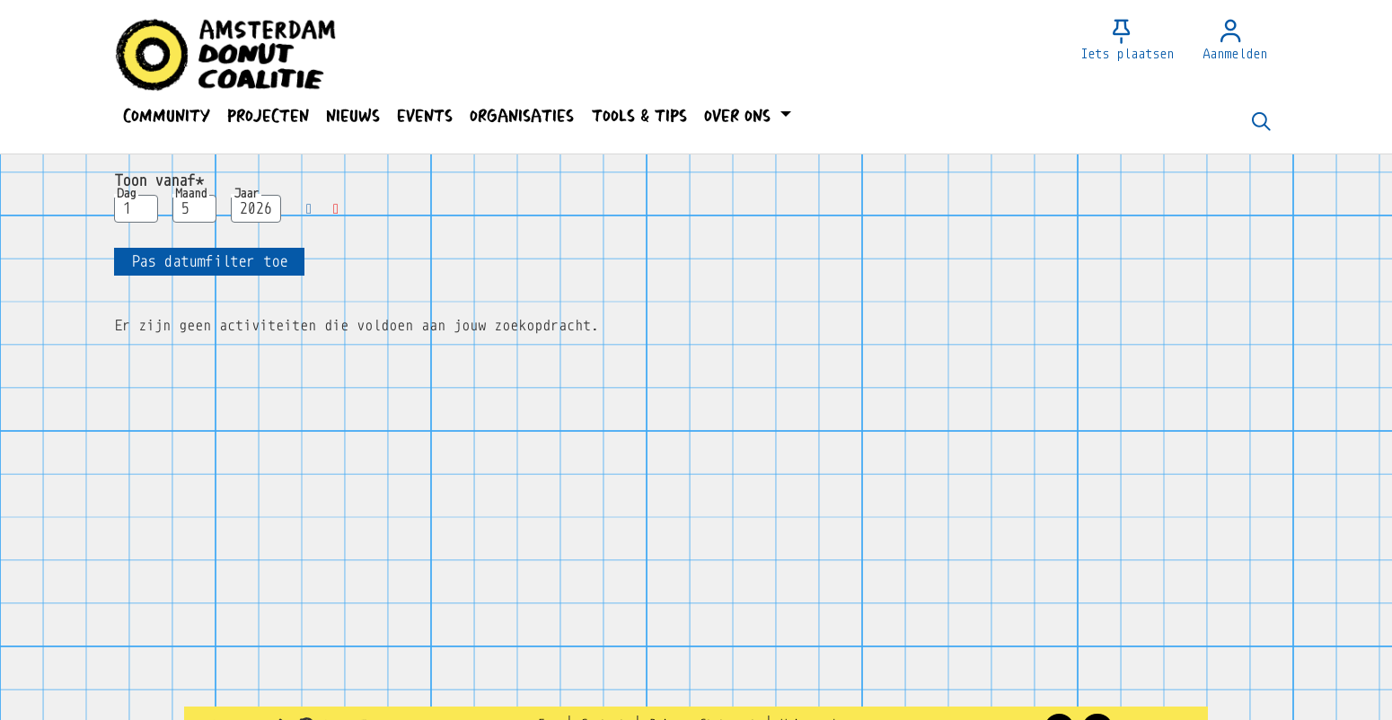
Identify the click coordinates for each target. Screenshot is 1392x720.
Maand (191, 194)
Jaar (246, 194)
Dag (126, 194)
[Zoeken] (1261, 123)
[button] (166, 116)
